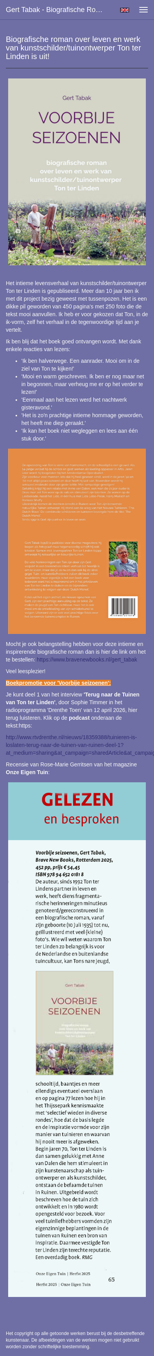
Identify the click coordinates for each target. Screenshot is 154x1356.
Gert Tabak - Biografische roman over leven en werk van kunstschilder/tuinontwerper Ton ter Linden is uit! (59, 10)
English (124, 10)
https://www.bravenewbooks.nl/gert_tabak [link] (87, 659)
